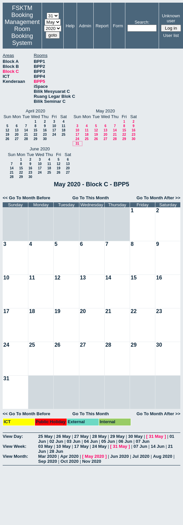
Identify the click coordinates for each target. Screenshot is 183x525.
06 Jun (125, 441)
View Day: (13, 436)
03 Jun (73, 441)
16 (45, 130)
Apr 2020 (69, 456)
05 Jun (108, 441)
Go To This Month (90, 197)
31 (77, 143)
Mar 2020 (47, 456)
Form (118, 25)
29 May (117, 436)
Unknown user (171, 18)
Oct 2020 (70, 461)
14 (26, 130)
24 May (99, 446)
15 (35, 130)
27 (16, 139)
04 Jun (91, 441)
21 (26, 134)
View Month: (15, 456)
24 (54, 134)
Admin (85, 25)
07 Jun (142, 441)
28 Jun (56, 451)
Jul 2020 (140, 456)
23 (45, 134)
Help (70, 25)
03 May (45, 446)
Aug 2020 (162, 456)
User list (171, 35)
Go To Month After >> (158, 197)
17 (54, 130)
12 (7, 130)
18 (63, 130)
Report (102, 25)
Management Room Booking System (22, 32)
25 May (45, 436)
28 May (99, 436)
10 (54, 126)
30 (45, 139)
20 (16, 134)
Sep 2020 (47, 461)
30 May (135, 436)
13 (16, 130)
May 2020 (94, 456)
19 (7, 134)
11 (63, 126)
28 (26, 139)
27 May (81, 436)
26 (7, 139)
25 (63, 134)
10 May (63, 446)
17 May (81, 446)
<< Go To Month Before (26, 197)
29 (35, 139)
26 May (63, 436)
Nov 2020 (91, 461)
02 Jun (56, 441)
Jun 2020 (119, 456)
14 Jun (157, 446)
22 (35, 134)
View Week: (14, 446)
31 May (156, 436)
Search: (142, 22)
